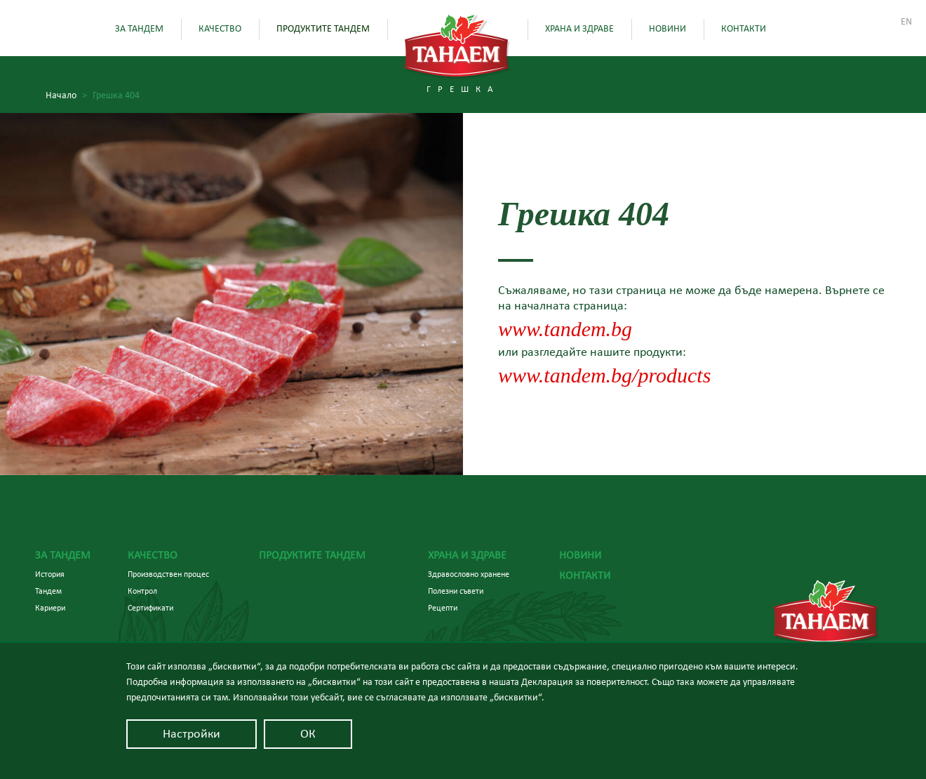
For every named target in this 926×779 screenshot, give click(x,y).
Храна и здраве (579, 29)
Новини (667, 29)
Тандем (48, 591)
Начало (66, 96)
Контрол (142, 591)
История (50, 574)
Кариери (50, 608)
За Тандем (139, 29)
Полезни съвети (455, 591)
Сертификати (150, 608)
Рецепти (442, 608)
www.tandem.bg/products (604, 375)
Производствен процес (168, 574)
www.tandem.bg (565, 328)
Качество (220, 29)
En (906, 22)
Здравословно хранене (468, 574)
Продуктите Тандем (323, 29)
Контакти (743, 29)
